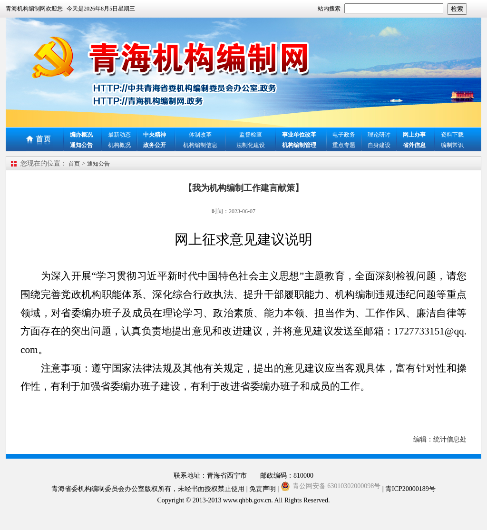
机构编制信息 (200, 145)
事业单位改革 (299, 134)
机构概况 (119, 145)
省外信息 (414, 145)
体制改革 (200, 134)
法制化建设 (250, 145)
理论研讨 (379, 134)
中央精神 (154, 134)
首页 (74, 163)
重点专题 (343, 145)
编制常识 (452, 145)
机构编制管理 (299, 145)
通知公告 (81, 145)
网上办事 (414, 134)
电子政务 (343, 134)
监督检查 (250, 134)
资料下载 (452, 134)
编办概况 (81, 134)
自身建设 (379, 145)
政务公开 (154, 145)
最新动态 (119, 134)
